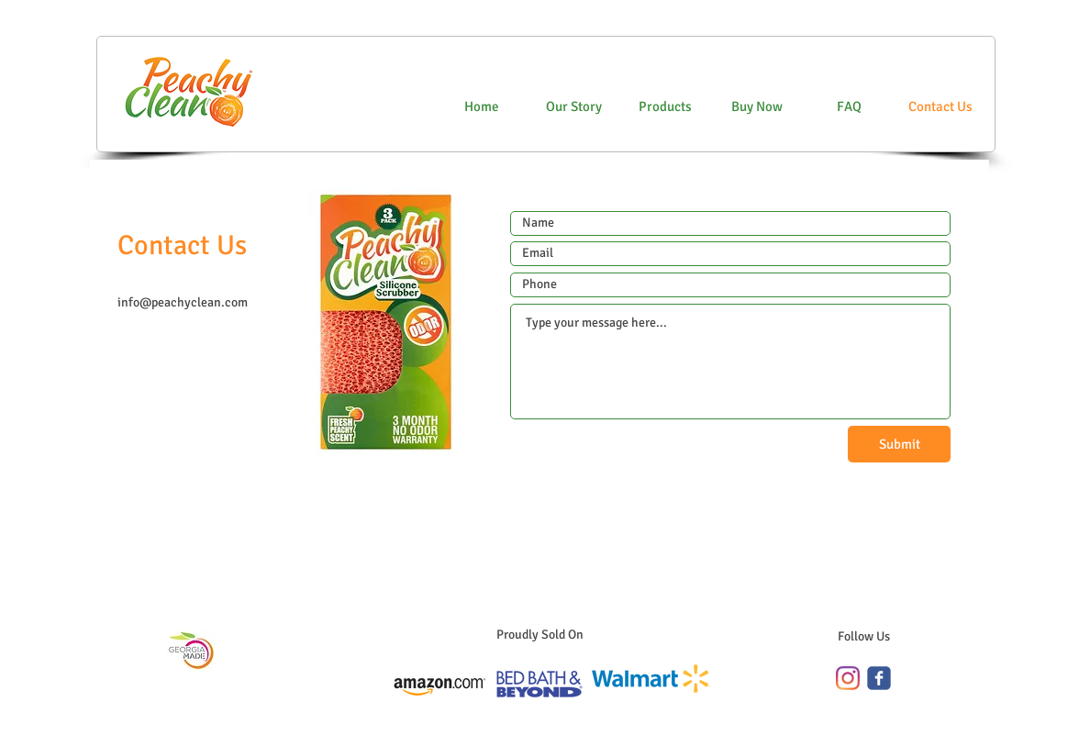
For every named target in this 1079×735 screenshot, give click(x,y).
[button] (757, 106)
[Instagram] (848, 678)
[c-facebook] (879, 678)
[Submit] (899, 444)
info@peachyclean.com (182, 302)
